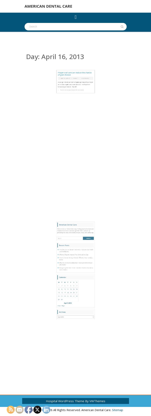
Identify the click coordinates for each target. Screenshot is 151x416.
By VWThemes (95, 401)
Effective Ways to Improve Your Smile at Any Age (74, 276)
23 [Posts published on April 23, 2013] (68, 297)
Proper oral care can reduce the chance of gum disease (75, 63)
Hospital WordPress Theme (65, 401)
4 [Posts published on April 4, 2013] (71, 292)
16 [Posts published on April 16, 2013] (68, 295)
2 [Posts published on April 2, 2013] (68, 292)
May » (69, 302)
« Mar (67, 302)
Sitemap (117, 410)
